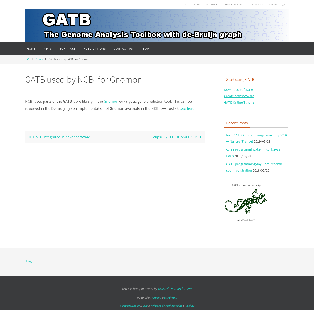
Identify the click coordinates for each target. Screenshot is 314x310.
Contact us (255, 4)
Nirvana (156, 297)
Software (212, 4)
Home (184, 4)
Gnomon (111, 101)
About (273, 4)
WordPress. (170, 297)
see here (187, 108)
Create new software (239, 96)
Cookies (189, 306)
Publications (233, 4)
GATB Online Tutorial (239, 102)
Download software (238, 89)
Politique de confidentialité (166, 306)
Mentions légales (129, 306)
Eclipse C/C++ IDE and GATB (177, 136)
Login (30, 261)
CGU (145, 306)
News (197, 4)
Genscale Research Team (174, 288)
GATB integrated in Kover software (58, 136)
